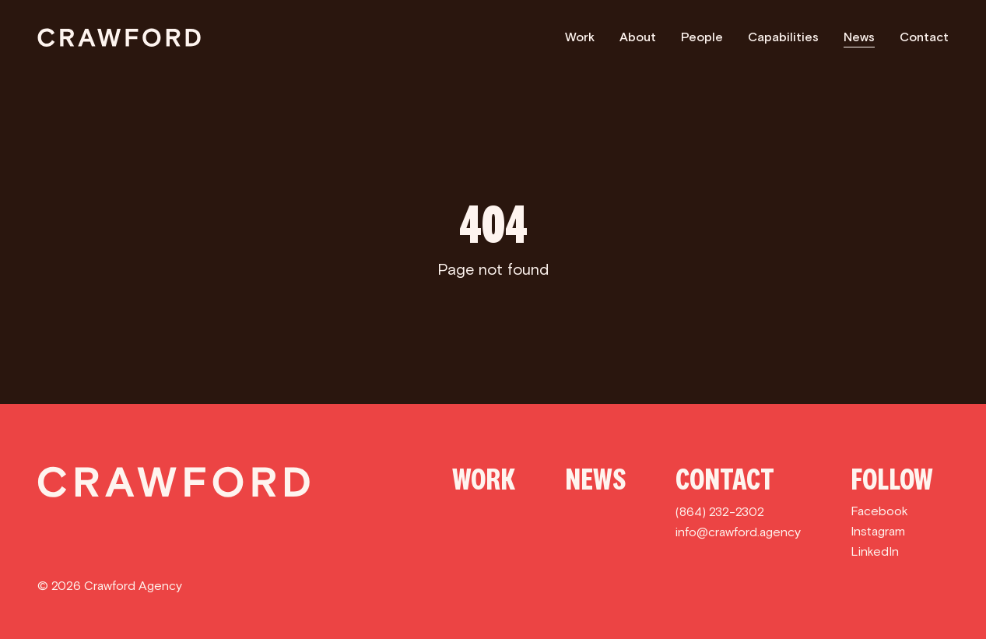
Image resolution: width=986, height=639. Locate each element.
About (637, 37)
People (702, 37)
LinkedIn (875, 551)
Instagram (878, 531)
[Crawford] (119, 37)
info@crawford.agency (738, 532)
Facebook (879, 511)
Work (580, 37)
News (859, 37)
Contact (924, 37)
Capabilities (783, 37)
